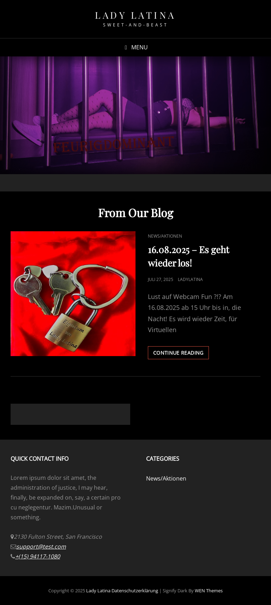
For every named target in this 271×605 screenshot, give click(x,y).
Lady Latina (135, 15)
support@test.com (41, 546)
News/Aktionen (165, 236)
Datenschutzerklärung (135, 590)
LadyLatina (190, 279)
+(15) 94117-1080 (37, 556)
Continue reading (181, 354)
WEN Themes (209, 590)
